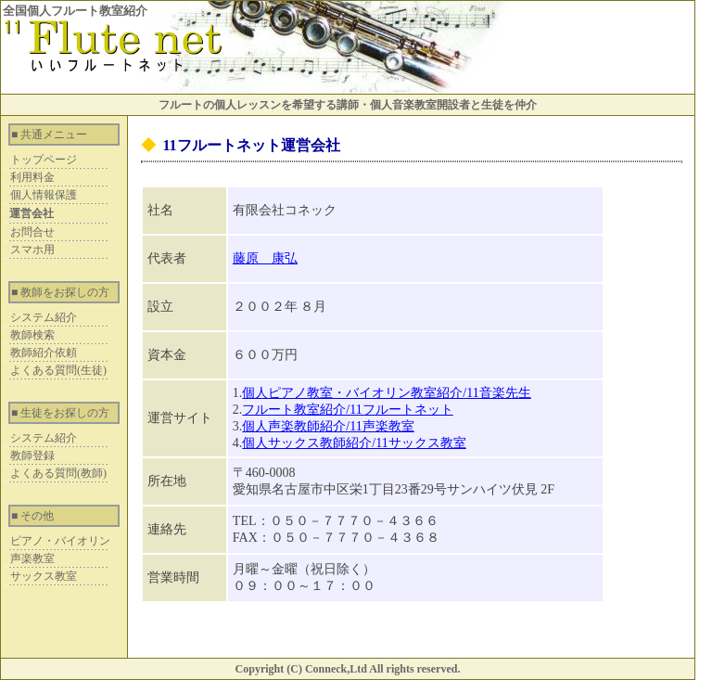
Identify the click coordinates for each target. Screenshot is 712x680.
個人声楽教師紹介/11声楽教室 (327, 426)
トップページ (43, 159)
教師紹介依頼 (43, 352)
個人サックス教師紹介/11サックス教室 (353, 443)
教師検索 (32, 334)
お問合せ (32, 231)
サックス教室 (43, 576)
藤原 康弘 (265, 258)
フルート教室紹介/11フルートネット (347, 410)
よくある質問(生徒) (58, 370)
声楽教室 (32, 558)
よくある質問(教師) (58, 473)
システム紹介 (43, 317)
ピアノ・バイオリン (60, 540)
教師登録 (32, 455)
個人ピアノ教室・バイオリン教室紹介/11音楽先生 (386, 393)
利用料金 (32, 177)
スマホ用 (32, 249)
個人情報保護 (43, 194)
